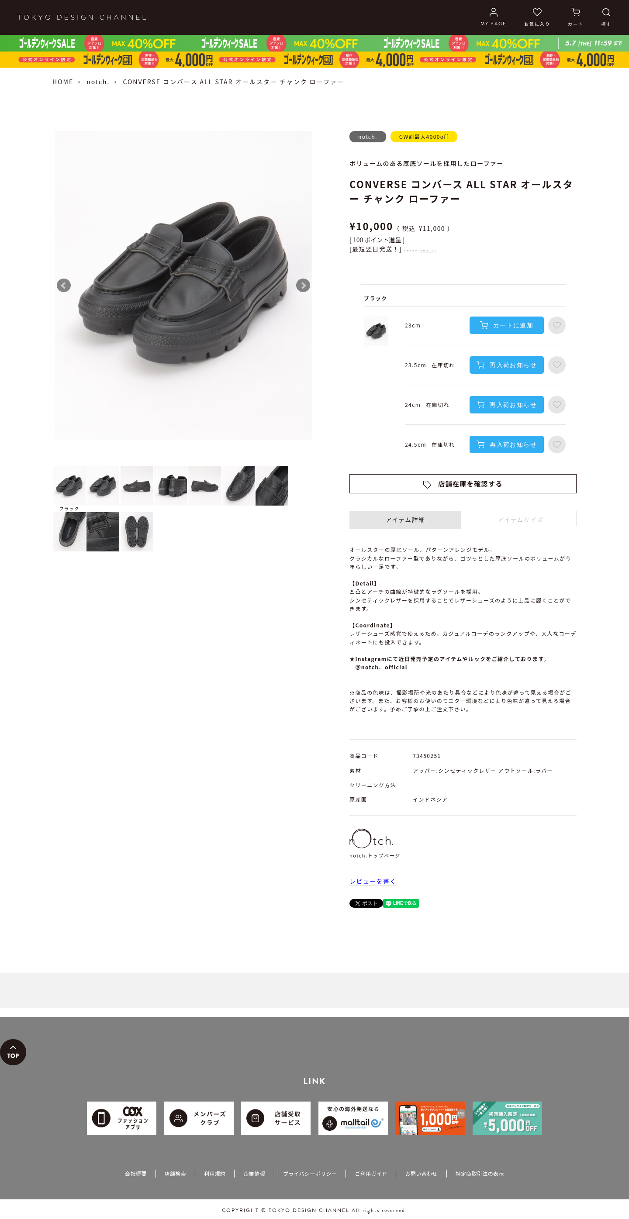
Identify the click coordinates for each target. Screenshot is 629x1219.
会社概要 (135, 1173)
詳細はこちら (428, 250)
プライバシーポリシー (310, 1173)
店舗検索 (175, 1173)
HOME (62, 81)
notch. (98, 81)
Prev (64, 286)
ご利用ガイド (371, 1173)
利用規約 (214, 1173)
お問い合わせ (421, 1173)
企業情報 (254, 1173)
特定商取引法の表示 (480, 1173)
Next (303, 286)
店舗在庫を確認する (470, 483)
